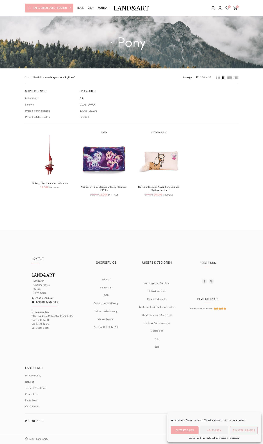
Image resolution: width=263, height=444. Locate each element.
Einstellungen (244, 430)
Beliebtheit (31, 98)
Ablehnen (214, 430)
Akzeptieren (185, 430)
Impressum (234, 438)
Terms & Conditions (36, 387)
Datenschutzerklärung (217, 438)
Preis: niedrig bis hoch (37, 110)
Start (28, 77)
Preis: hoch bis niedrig (37, 116)
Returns (29, 381)
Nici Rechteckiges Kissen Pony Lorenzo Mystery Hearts (158, 188)
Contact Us (31, 394)
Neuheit (29, 104)
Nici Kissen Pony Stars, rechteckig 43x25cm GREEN (104, 188)
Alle (82, 98)
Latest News (32, 400)
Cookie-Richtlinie (197, 438)
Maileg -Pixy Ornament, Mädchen (50, 182)
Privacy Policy (33, 375)
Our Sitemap (32, 406)
